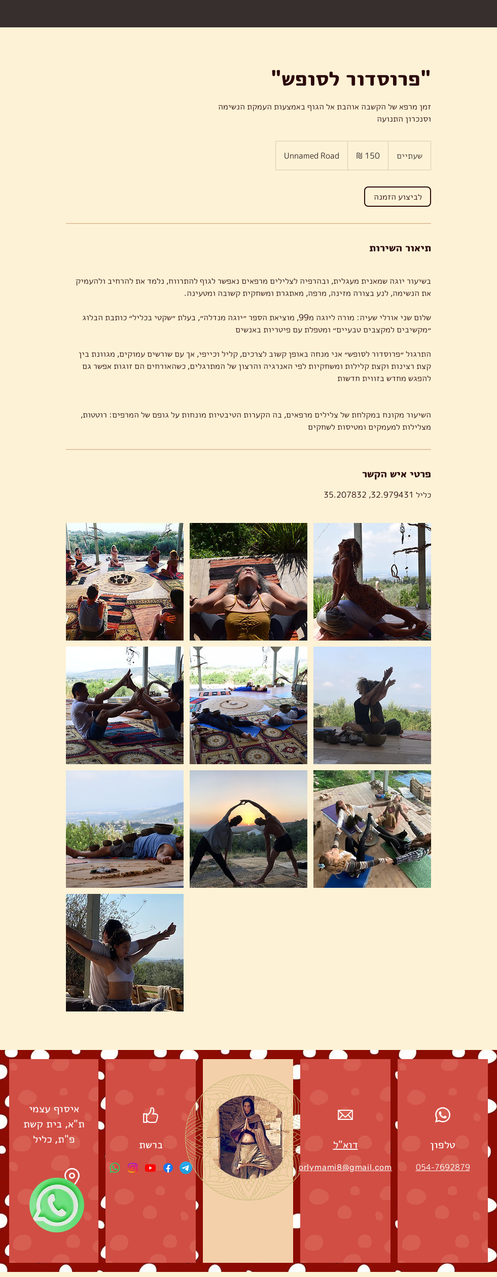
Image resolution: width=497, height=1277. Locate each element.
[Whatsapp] (115, 1167)
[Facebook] (168, 1167)
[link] (397, 196)
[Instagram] (132, 1167)
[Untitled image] (125, 582)
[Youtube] (150, 1167)
